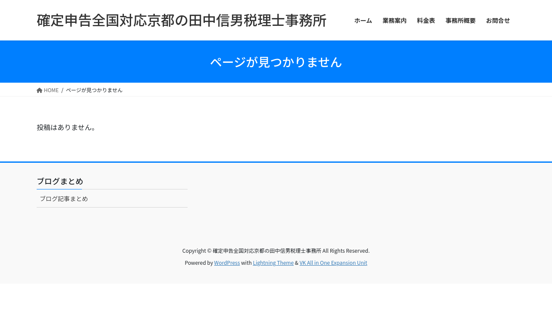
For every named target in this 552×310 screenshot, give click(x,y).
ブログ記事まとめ (64, 198)
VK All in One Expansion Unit (333, 262)
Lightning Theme (273, 262)
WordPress (227, 262)
